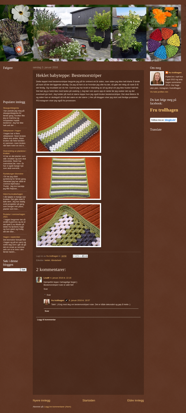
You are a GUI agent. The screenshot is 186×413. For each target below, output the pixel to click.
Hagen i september (11, 237)
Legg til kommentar (46, 319)
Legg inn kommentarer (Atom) (57, 406)
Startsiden (88, 400)
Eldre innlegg (135, 400)
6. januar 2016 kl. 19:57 (79, 300)
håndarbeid (56, 260)
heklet (47, 260)
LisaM (46, 278)
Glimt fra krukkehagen (13, 194)
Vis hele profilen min (159, 92)
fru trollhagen (57, 300)
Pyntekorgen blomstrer (13, 174)
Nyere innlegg (41, 400)
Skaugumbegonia (11, 108)
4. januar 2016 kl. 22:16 (60, 278)
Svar (46, 289)
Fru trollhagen (164, 109)
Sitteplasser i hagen (12, 130)
